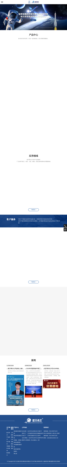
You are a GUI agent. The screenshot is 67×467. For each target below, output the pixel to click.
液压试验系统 (17, 449)
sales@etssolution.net (52, 438)
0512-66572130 (53, 435)
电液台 (15, 451)
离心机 (15, 453)
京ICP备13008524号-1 (37, 461)
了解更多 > (33, 410)
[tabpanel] (33, 17)
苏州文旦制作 (56, 461)
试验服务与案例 (8, 448)
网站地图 (51, 461)
